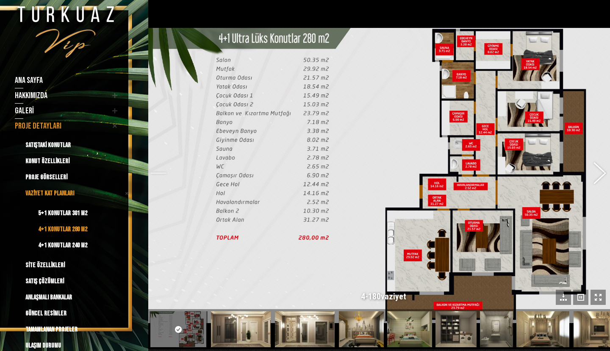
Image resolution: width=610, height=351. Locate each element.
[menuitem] (64, 80)
